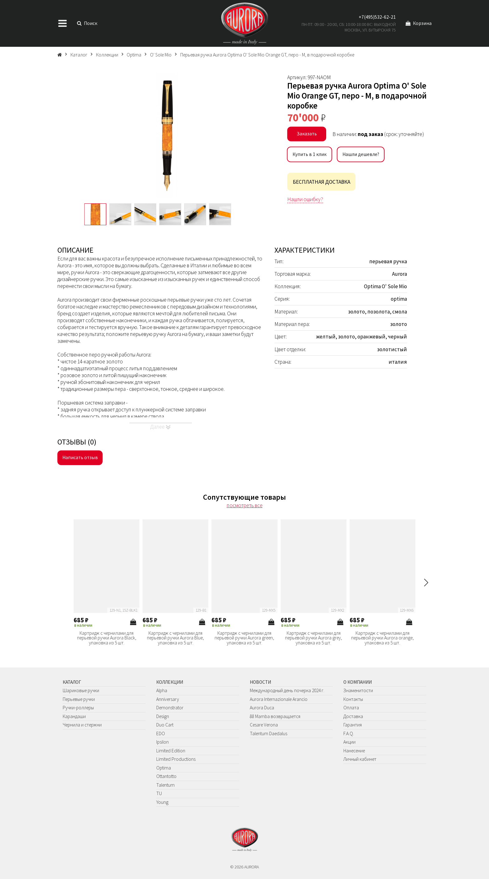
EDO (160, 733)
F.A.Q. (348, 733)
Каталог (72, 682)
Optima (163, 768)
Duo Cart (164, 725)
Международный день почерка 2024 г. (287, 690)
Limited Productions (176, 759)
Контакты (353, 699)
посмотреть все (245, 505)
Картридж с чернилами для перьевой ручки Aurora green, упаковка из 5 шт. (244, 638)
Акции (349, 742)
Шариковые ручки (81, 690)
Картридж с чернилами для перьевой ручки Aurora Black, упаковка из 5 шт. (106, 638)
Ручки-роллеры (78, 708)
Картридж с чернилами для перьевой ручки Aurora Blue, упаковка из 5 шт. (175, 638)
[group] (167, 135)
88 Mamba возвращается (275, 716)
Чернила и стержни (82, 725)
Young (162, 802)
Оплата (351, 708)
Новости (260, 682)
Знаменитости (358, 690)
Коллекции (169, 682)
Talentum (165, 785)
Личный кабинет (359, 759)
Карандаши (74, 716)
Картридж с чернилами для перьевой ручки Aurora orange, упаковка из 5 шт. (382, 638)
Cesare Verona (264, 725)
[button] (426, 582)
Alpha (161, 690)
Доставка (353, 716)
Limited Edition (170, 751)
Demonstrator (169, 708)
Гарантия (352, 725)
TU (159, 793)
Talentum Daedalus (268, 733)
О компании (357, 682)
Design (162, 716)
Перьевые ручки (79, 699)
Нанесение (354, 751)
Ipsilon (162, 742)
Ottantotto (166, 776)
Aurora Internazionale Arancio (278, 699)
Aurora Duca (262, 708)
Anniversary (167, 699)
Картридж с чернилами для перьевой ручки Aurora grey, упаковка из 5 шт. (313, 638)
